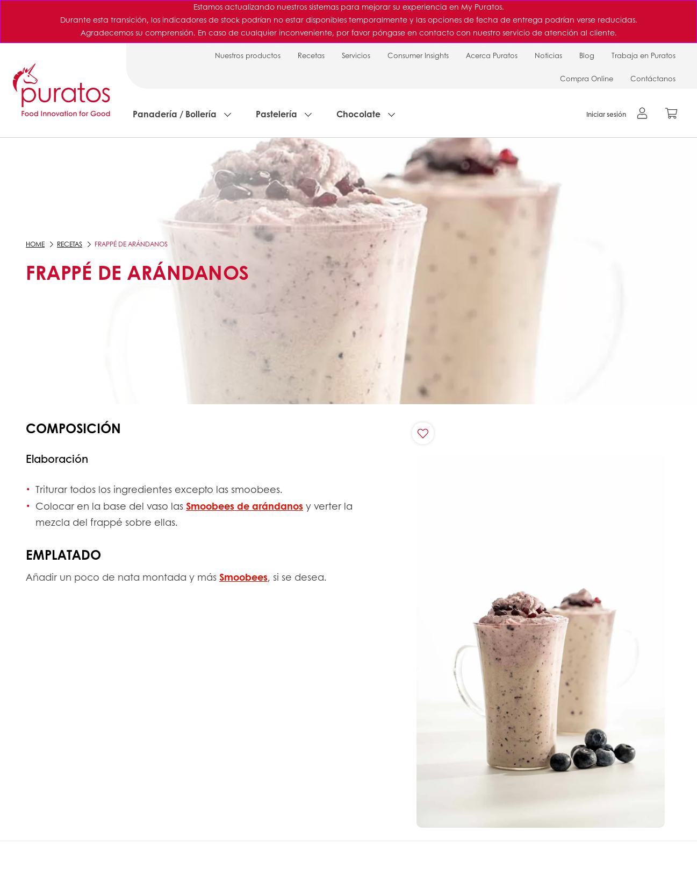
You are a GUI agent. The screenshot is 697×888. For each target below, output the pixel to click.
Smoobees (243, 577)
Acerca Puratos (492, 55)
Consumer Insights (418, 55)
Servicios (356, 55)
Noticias (548, 55)
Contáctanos (653, 78)
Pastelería (276, 114)
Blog (586, 55)
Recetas (311, 55)
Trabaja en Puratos (644, 55)
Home (35, 244)
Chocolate (358, 114)
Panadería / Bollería (175, 114)
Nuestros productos (248, 55)
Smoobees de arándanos (244, 506)
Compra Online (586, 78)
